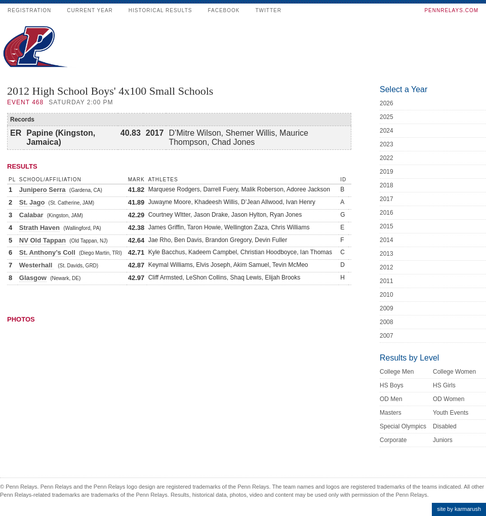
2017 (386, 199)
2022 (386, 158)
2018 (386, 185)
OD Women (448, 399)
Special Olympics (403, 426)
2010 (386, 294)
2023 (386, 144)
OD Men (391, 399)
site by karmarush (459, 509)
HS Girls (444, 385)
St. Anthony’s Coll (47, 252)
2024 (386, 130)
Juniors (443, 440)
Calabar (31, 215)
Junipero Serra (42, 189)
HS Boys (391, 385)
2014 (386, 240)
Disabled (445, 426)
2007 (386, 335)
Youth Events (450, 412)
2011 (386, 281)
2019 (386, 171)
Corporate (393, 440)
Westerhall (36, 265)
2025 (386, 117)
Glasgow (33, 278)
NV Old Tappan (42, 240)
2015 (386, 226)
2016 (386, 212)
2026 (386, 103)
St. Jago (32, 202)
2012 (386, 267)
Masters (390, 412)
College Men (397, 371)
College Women (454, 371)
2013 (386, 253)
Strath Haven (39, 227)
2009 (386, 308)
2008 (386, 322)
